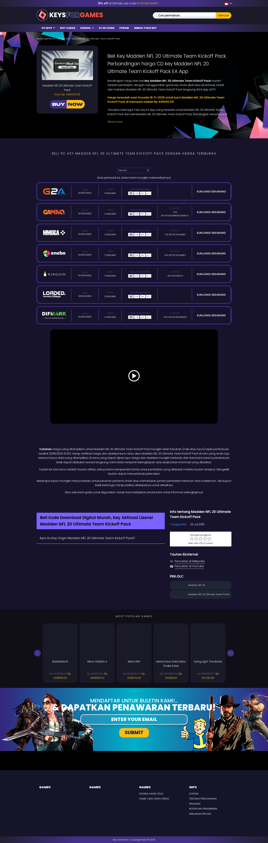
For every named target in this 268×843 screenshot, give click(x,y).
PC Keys (48, 28)
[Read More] (167, 122)
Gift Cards (67, 28)
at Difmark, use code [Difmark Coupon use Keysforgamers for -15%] (128, 3)
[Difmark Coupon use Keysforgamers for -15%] (134, 502)
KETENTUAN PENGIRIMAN (203, 808)
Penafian (194, 803)
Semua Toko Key (145, 28)
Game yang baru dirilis (154, 798)
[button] (37, 653)
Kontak (194, 793)
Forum (124, 28)
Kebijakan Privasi (200, 814)
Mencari (223, 15)
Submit (134, 732)
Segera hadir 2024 (151, 793)
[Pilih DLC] (133, 170)
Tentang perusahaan (203, 798)
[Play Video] (134, 376)
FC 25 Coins (106, 28)
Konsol (87, 28)
